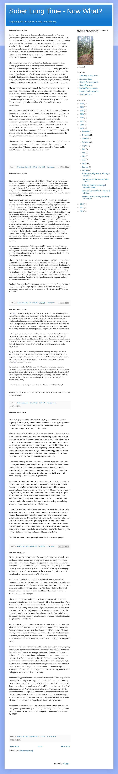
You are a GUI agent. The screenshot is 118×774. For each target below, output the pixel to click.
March (84, 163)
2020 (82, 125)
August (85, 146)
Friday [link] (14, 313)
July (84, 149)
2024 (82, 111)
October (85, 139)
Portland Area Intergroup (88, 88)
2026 (82, 103)
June (84, 153)
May (84, 156)
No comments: (51, 403)
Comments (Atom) (26, 751)
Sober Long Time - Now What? (55, 11)
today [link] (15, 362)
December (86, 131)
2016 (82, 211)
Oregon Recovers (85, 85)
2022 (82, 118)
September (86, 142)
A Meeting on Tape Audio (88, 76)
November (86, 135)
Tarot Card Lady (85, 94)
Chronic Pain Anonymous (88, 82)
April (84, 160)
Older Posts (65, 746)
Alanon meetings (85, 79)
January (85, 170)
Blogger (66, 764)
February (85, 167)
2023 (82, 114)
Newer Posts (14, 746)
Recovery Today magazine (89, 91)
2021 (82, 121)
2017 (82, 207)
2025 (82, 107)
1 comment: (51, 167)
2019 (82, 128)
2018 (82, 204)
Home (40, 746)
